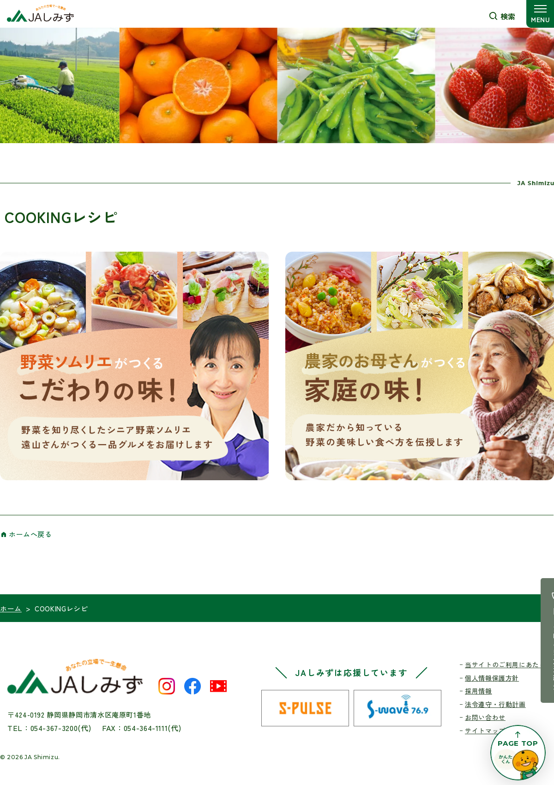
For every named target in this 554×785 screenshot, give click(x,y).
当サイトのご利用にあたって (509, 664)
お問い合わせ (485, 717)
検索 (507, 16)
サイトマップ (485, 730)
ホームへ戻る (30, 534)
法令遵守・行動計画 (495, 704)
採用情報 (478, 690)
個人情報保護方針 (492, 677)
